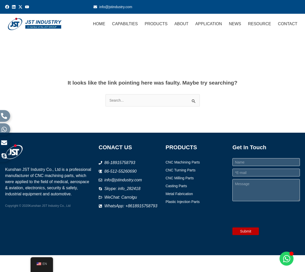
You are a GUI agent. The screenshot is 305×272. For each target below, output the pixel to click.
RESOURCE (259, 24)
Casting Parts (176, 186)
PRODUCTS (156, 24)
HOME (99, 24)
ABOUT (182, 24)
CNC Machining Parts (183, 162)
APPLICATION (208, 24)
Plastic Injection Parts (183, 202)
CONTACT (287, 24)
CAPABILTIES (125, 24)
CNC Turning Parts (180, 170)
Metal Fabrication (179, 194)
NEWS (235, 24)
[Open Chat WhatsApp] (287, 259)
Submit (245, 231)
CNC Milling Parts (180, 178)
